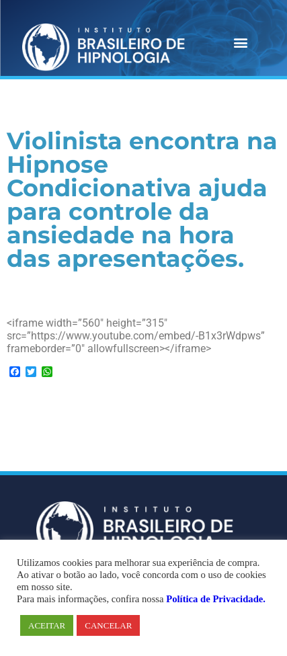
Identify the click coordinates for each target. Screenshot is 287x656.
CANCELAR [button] (108, 625)
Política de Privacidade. (215, 598)
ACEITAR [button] (46, 625)
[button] (241, 42)
